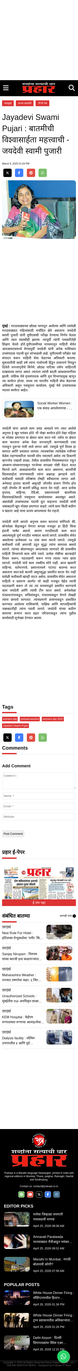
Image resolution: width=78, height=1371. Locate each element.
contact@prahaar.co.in (45, 1186)
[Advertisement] (39, 39)
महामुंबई (8, 103)
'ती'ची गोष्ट (42, 103)
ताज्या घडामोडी (24, 103)
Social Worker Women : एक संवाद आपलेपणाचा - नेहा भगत (55, 406)
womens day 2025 (53, 719)
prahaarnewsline (30, 719)
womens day (10, 719)
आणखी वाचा (68, 916)
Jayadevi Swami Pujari (15, 725)
